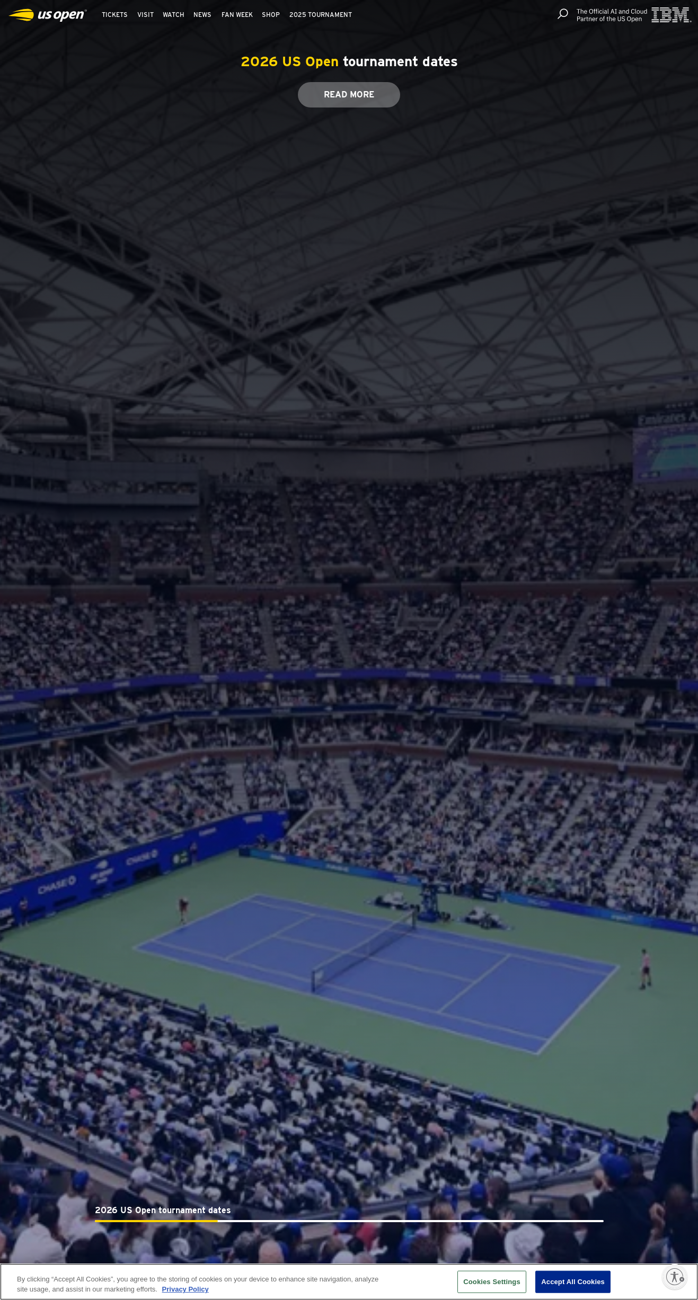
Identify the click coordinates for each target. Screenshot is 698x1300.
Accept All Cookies (573, 1282)
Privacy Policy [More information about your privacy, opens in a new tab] (185, 1289)
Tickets (115, 15)
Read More (349, 94)
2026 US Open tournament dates (163, 1210)
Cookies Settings (491, 1282)
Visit (145, 15)
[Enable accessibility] (674, 1276)
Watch (173, 15)
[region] (349, 1281)
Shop (271, 15)
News (202, 15)
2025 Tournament (320, 15)
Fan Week (237, 15)
